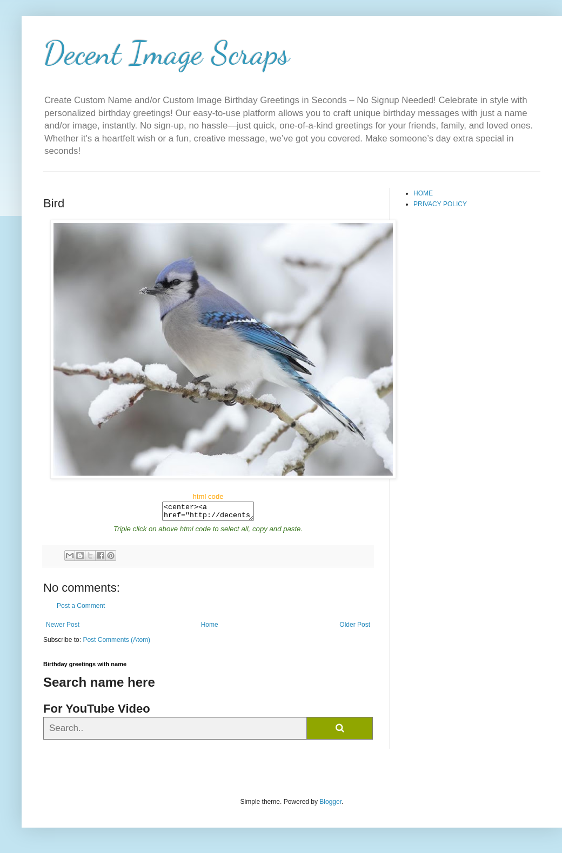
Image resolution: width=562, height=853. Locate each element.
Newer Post (62, 628)
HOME (423, 193)
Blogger (330, 805)
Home (209, 628)
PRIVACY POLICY (440, 204)
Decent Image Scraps (166, 52)
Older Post (354, 628)
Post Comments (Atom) (116, 643)
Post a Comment (81, 609)
